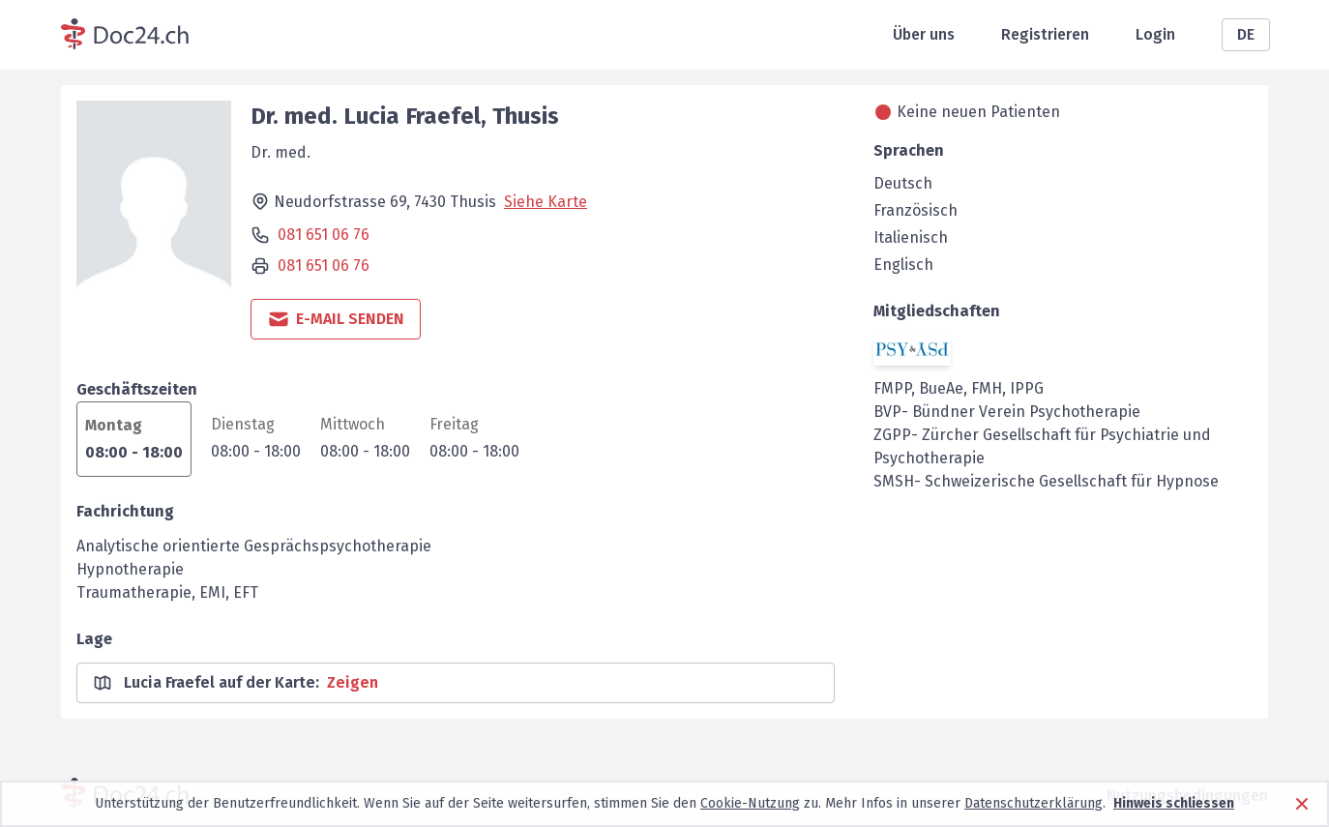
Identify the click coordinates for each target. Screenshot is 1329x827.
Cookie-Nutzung (750, 803)
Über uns (924, 34)
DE (1246, 34)
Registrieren (1045, 34)
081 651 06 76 (323, 234)
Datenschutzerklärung (1033, 803)
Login (1155, 34)
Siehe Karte (545, 201)
